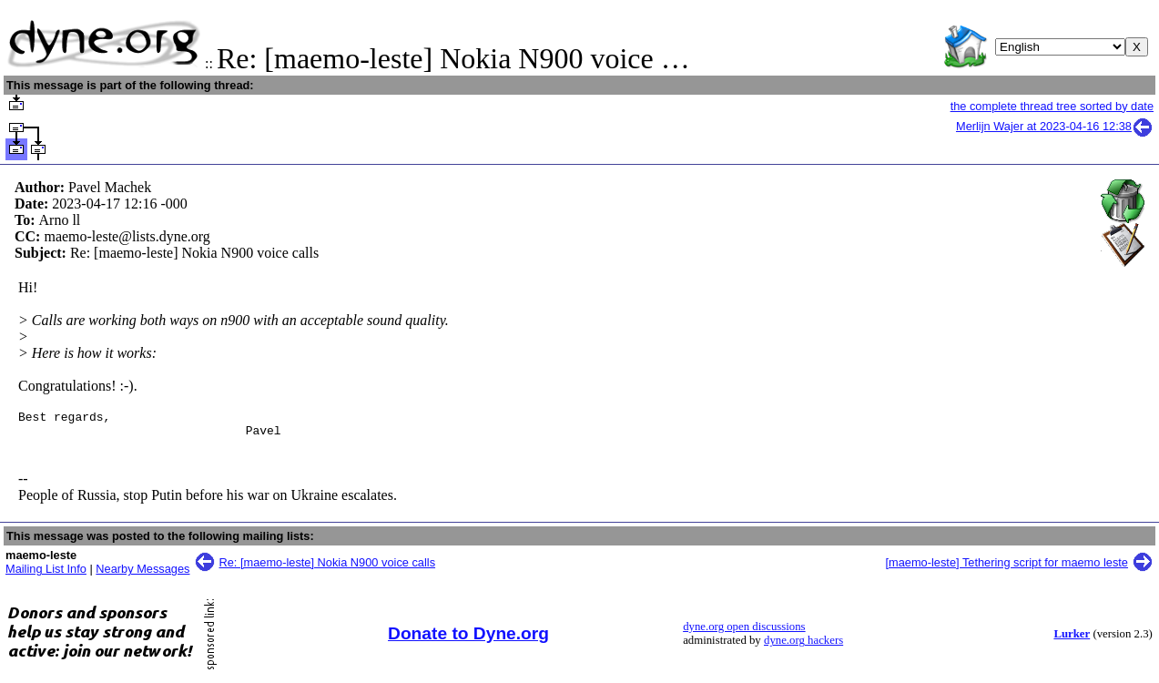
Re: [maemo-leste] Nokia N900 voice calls (327, 568)
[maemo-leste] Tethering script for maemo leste (1007, 568)
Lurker (1071, 639)
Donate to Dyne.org (468, 638)
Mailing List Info (45, 574)
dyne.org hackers (803, 645)
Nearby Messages (142, 574)
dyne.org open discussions (744, 632)
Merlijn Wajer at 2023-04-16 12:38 (1055, 126)
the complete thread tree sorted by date (1052, 106)
